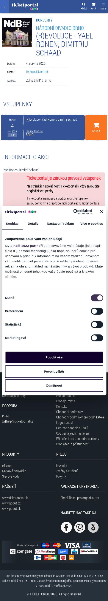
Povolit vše (54, 357)
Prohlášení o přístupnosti (72, 444)
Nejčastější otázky (14, 395)
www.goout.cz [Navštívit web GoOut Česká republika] (11, 503)
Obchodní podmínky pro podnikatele (80, 417)
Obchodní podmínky (69, 411)
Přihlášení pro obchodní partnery (77, 438)
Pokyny (61, 476)
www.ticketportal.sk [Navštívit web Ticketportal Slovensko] (15, 497)
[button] (93, 7)
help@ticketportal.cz (17, 421)
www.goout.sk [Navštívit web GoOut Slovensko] (11, 508)
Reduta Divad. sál (37, 71)
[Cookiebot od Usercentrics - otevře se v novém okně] (73, 212)
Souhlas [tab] (12, 223)
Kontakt (61, 406)
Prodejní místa (65, 401)
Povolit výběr (54, 371)
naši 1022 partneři (28, 245)
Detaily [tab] (33, 223)
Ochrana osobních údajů (72, 428)
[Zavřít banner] (101, 211)
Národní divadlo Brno (60, 28)
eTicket (7, 465)
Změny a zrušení (67, 471)
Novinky (61, 465)
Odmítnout (54, 385)
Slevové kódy (10, 476)
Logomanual (64, 422)
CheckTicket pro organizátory (80, 497)
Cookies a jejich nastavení (72, 433)
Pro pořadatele (65, 395)
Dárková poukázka (14, 471)
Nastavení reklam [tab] (60, 223)
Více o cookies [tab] (91, 223)
